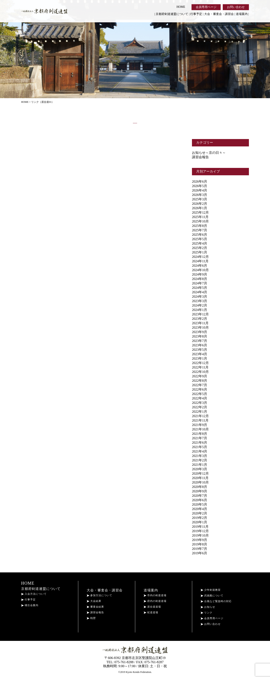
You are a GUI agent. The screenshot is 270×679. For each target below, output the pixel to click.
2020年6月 (199, 500)
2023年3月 (199, 301)
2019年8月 (199, 544)
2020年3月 (199, 469)
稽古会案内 (29, 605)
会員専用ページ (206, 7)
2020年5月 (199, 504)
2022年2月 (199, 407)
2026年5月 (199, 186)
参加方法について (99, 595)
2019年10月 (200, 535)
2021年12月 (200, 416)
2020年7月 (199, 495)
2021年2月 (199, 460)
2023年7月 (199, 341)
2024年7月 (199, 283)
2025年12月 (200, 212)
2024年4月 (199, 292)
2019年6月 (199, 553)
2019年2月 (199, 518)
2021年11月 (200, 420)
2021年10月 (200, 429)
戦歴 (91, 618)
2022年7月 (199, 385)
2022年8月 (199, 380)
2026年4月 (199, 190)
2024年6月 (199, 265)
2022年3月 (199, 402)
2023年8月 (199, 336)
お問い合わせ (236, 7)
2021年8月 (199, 433)
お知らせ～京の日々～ (209, 152)
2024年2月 (199, 305)
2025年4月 (199, 243)
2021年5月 (199, 447)
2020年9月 (199, 491)
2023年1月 (199, 358)
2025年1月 (199, 252)
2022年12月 (200, 363)
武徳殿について (212, 595)
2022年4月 (199, 398)
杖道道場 (151, 612)
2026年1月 (199, 208)
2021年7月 (199, 438)
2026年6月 (199, 181)
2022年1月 (199, 411)
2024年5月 (199, 287)
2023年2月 (199, 318)
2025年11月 (200, 217)
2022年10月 (200, 372)
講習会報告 (200, 157)
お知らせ (208, 606)
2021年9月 (199, 425)
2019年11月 (200, 526)
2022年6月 (199, 389)
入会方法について (34, 593)
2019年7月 (199, 548)
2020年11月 (200, 478)
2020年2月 (199, 513)
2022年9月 (199, 376)
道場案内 (242, 14)
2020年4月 (199, 509)
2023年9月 (199, 332)
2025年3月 (199, 199)
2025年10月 (200, 221)
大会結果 (94, 601)
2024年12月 (200, 256)
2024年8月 (199, 279)
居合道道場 (152, 606)
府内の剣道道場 (155, 601)
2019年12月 (200, 531)
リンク (206, 612)
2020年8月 (199, 487)
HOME (181, 6)
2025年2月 (199, 248)
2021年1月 (199, 464)
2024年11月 (200, 261)
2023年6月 (199, 345)
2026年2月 (199, 203)
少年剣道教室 (211, 589)
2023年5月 (199, 349)
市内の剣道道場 (155, 595)
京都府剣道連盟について (172, 14)
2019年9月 (199, 540)
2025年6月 (199, 234)
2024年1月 (199, 310)
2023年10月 (200, 327)
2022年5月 (199, 394)
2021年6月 (199, 442)
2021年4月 (199, 451)
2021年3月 (199, 456)
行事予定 (196, 14)
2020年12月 (200, 473)
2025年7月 (199, 230)
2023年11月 (200, 323)
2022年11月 (200, 367)
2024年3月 (199, 296)
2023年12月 (200, 314)
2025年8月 (199, 226)
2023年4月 (199, 354)
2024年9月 (199, 274)
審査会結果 (95, 606)
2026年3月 (199, 195)
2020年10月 (200, 482)
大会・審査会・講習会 (219, 14)
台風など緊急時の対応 (216, 601)
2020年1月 (199, 522)
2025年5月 (199, 239)
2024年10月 (200, 270)
